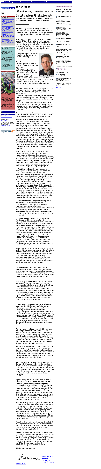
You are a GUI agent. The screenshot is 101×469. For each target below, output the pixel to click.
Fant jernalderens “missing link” (6, 53)
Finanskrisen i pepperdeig (8, 98)
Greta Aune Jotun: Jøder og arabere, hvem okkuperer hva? (8, 38)
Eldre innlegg (59, 87)
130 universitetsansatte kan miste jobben (7, 55)
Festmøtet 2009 (6, 94)
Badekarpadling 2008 (7, 103)
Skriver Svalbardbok (7, 59)
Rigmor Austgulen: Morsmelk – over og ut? (7, 25)
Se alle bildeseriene (7, 109)
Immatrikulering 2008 (7, 106)
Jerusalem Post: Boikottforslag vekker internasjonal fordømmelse (7, 66)
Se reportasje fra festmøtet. (47, 457)
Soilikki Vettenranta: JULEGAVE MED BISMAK (8, 28)
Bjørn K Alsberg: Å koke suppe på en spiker (7, 41)
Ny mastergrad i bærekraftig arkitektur (7, 61)
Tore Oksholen (4, 120)
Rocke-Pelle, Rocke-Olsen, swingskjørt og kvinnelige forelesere (7, 100)
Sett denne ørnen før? (7, 51)
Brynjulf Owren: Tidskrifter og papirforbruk (8, 19)
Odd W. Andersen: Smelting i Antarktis (6, 30)
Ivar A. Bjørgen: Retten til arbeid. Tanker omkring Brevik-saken (8, 22)
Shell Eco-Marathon (7, 107)
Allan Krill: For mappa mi (8, 35)
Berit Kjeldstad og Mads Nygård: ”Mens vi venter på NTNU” (7, 33)
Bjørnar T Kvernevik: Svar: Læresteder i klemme (8, 43)
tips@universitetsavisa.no (6, 117)
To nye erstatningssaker (8, 63)
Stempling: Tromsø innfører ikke (6, 49)
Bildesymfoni (5, 97)
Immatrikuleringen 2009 (7, 93)
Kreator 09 (4, 96)
